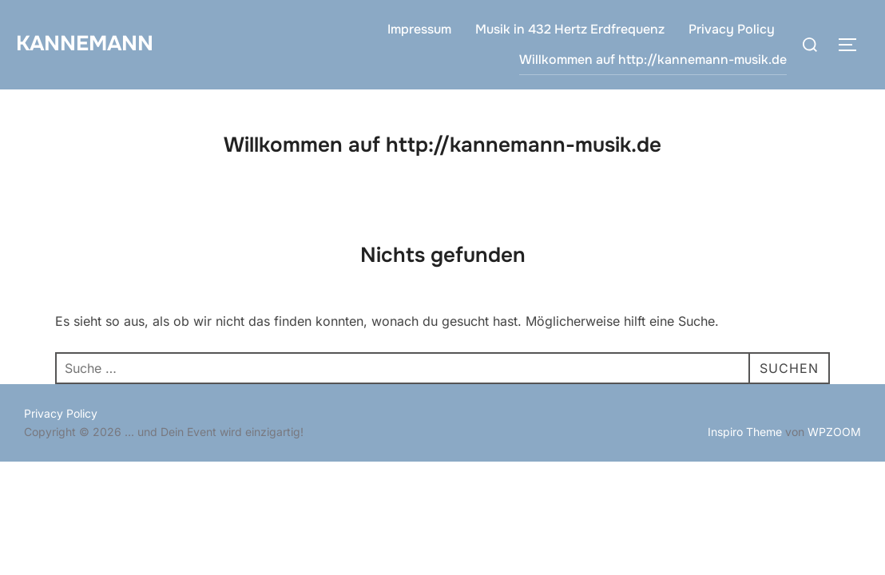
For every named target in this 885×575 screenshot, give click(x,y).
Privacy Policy (732, 29)
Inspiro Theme (745, 431)
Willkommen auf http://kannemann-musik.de (653, 59)
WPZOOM (834, 431)
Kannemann (84, 43)
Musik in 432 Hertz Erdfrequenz (570, 29)
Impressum (419, 29)
